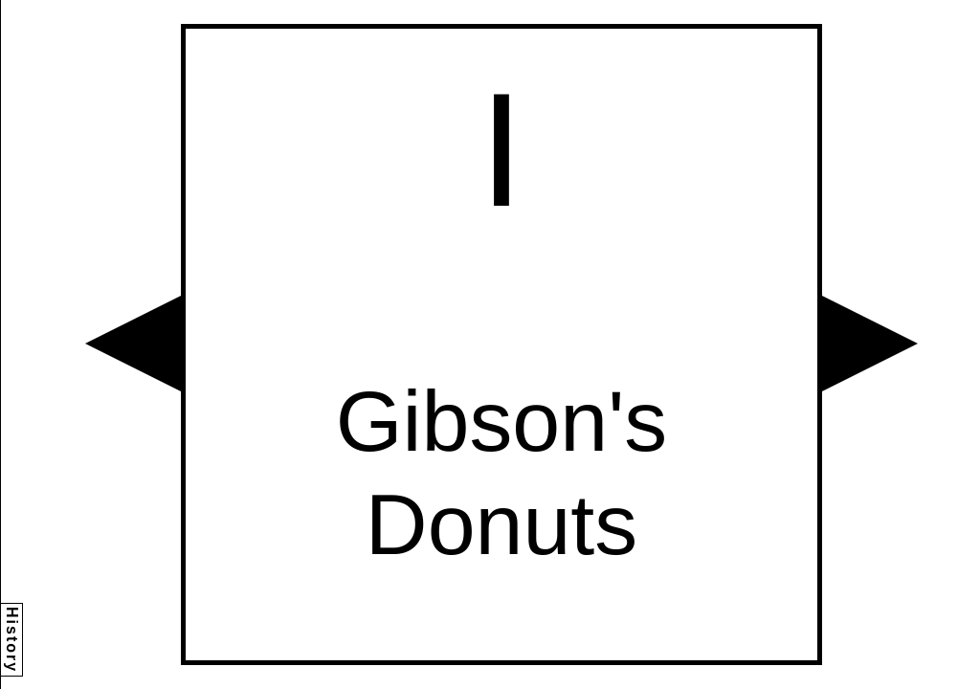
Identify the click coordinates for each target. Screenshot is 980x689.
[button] (133, 343)
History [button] (12, 640)
